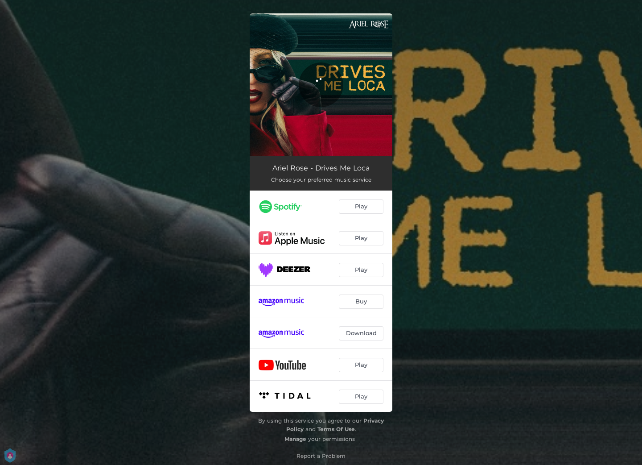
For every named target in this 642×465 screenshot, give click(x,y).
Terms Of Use (336, 429)
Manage (295, 439)
